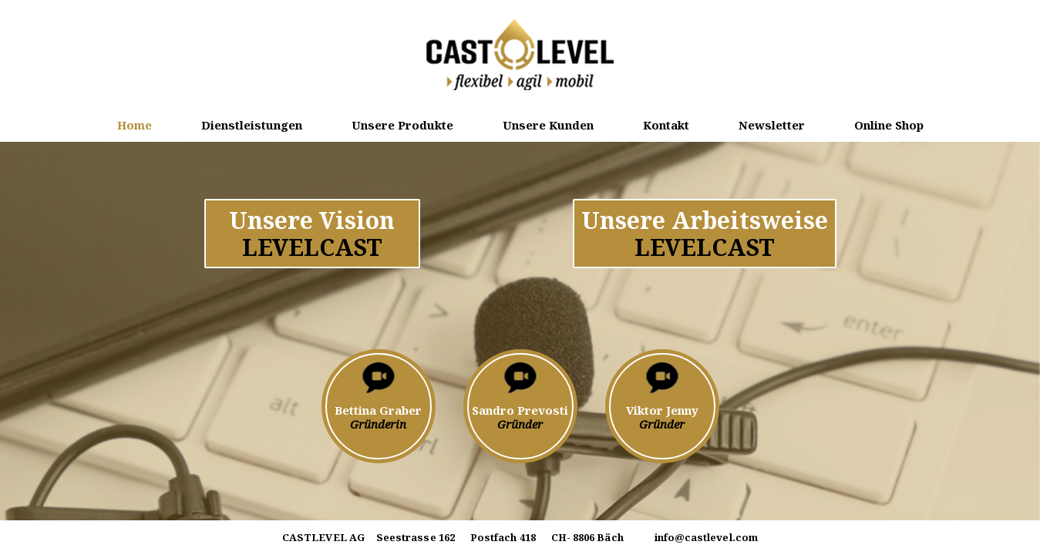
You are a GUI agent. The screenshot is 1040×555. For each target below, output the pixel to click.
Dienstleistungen (251, 125)
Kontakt (666, 125)
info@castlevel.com (706, 537)
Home (134, 125)
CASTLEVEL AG (323, 538)
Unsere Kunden (548, 125)
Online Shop (889, 125)
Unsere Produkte (402, 125)
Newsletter (772, 125)
